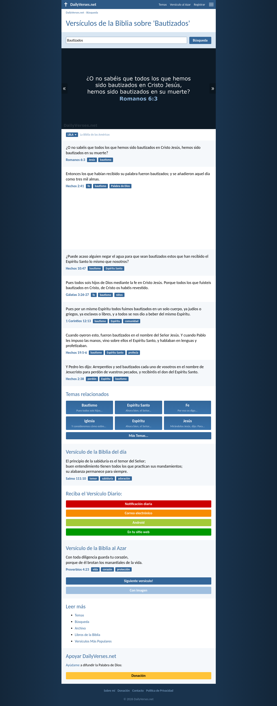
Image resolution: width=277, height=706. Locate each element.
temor (93, 478)
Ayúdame (73, 665)
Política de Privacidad (159, 691)
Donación (138, 675)
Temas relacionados (87, 394)
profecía (133, 352)
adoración (124, 478)
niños (119, 295)
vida (95, 569)
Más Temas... (138, 435)
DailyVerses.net (75, 12)
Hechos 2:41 (75, 186)
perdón (92, 378)
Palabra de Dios (120, 186)
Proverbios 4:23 (77, 569)
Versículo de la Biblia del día (96, 452)
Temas (163, 5)
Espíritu (115, 321)
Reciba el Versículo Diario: (94, 493)
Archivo (80, 628)
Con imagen (138, 590)
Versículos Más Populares (93, 641)
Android (138, 522)
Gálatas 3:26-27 (77, 295)
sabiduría (107, 478)
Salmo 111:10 (76, 478)
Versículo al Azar (180, 5)
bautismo (105, 159)
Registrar (199, 5)
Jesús (92, 159)
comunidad (131, 321)
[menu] (211, 6)
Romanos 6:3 (75, 160)
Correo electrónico (138, 513)
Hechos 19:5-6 (76, 352)
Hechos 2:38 (75, 379)
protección (123, 569)
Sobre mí (109, 691)
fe (89, 186)
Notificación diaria (138, 504)
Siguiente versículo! (138, 581)
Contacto (138, 691)
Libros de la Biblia (87, 635)
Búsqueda (92, 12)
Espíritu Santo (114, 268)
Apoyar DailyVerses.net (91, 656)
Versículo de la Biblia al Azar (96, 548)
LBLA (72, 134)
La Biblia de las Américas (95, 134)
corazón (107, 569)
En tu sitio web (138, 532)
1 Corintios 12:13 (78, 321)
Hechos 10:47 (76, 268)
